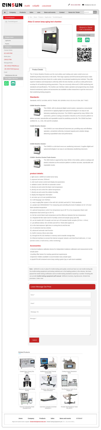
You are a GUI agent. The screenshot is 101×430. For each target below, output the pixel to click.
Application (8, 40)
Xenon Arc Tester (74, 12)
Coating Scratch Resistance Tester (69, 372)
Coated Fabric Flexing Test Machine (27, 372)
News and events (49, 12)
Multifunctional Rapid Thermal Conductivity (48, 372)
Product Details (37, 69)
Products (23, 12)
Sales (31, 12)
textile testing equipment (39, 271)
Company (12, 12)
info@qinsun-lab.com (90, 5)
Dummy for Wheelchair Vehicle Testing (27, 389)
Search (95, 12)
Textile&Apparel (57, 17)
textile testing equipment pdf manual (49, 276)
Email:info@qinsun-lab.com (38, 421)
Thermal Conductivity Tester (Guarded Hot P (27, 407)
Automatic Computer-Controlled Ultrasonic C (48, 407)
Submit (34, 340)
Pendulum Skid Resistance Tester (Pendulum (48, 389)
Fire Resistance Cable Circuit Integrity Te (69, 389)
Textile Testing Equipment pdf (54, 421)
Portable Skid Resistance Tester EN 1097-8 (69, 407)
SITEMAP (79, 418)
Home (35, 17)
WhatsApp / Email (84, 35)
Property (7, 43)
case (38, 12)
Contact (62, 12)
